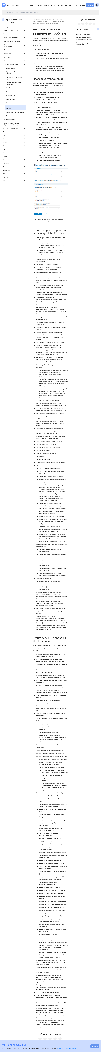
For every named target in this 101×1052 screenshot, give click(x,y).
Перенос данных (14, 132)
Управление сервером (14, 64)
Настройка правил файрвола (15, 112)
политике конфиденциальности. (68, 1048)
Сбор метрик (10, 116)
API (14, 180)
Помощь (82, 5)
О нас (76, 5)
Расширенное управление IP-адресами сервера (15, 78)
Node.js (5, 152)
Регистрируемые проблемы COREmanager (84, 43)
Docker (14, 167)
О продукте (14, 27)
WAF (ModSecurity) (10, 119)
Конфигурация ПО (11, 68)
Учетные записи (14, 50)
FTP (14, 135)
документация (14, 5)
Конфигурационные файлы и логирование (14, 45)
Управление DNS (14, 163)
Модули (14, 177)
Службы (8, 88)
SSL (45, 5)
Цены (50, 5)
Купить (90, 5)
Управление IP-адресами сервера (13, 72)
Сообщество (58, 5)
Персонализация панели (14, 41)
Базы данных (14, 139)
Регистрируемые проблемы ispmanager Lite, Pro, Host (84, 38)
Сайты (14, 142)
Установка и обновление (14, 30)
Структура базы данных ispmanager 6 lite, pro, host (12, 124)
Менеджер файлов (11, 95)
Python (14, 156)
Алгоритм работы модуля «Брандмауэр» (13, 83)
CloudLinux (14, 170)
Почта (14, 160)
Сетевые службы (11, 91)
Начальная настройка (14, 37)
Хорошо (95, 1046)
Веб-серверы (14, 53)
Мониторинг (14, 57)
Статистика (14, 61)
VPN (14, 173)
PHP (14, 149)
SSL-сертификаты (14, 146)
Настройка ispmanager (14, 34)
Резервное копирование (14, 128)
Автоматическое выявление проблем (14, 107)
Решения (40, 5)
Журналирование (11, 103)
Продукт (32, 5)
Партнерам (68, 5)
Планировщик (10, 99)
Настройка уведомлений (83, 34)
